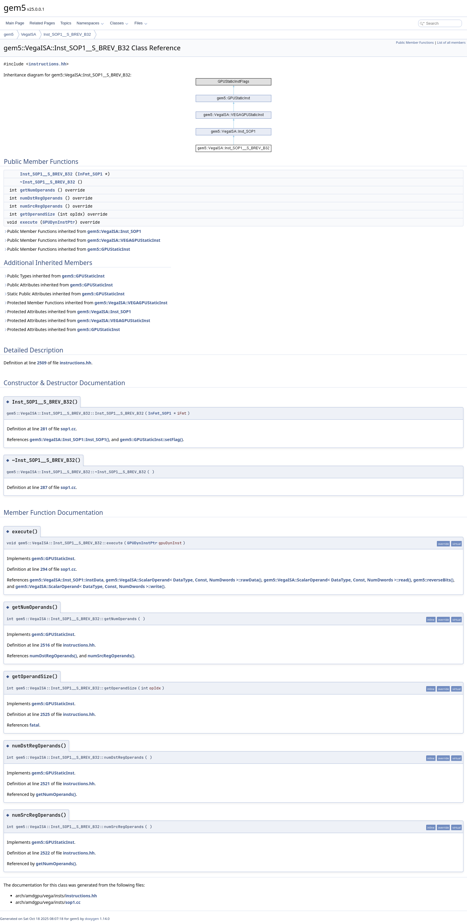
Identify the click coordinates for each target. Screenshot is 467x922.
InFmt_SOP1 (89, 174)
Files (140, 23)
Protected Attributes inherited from (67, 311)
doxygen (92, 918)
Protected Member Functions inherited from (85, 302)
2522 (45, 853)
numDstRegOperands (41, 198)
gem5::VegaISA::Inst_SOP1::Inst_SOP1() (69, 439)
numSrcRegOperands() (111, 655)
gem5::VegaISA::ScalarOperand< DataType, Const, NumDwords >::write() (89, 586)
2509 (41, 363)
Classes (119, 23)
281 (43, 429)
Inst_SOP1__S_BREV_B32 (67, 34)
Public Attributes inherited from (58, 285)
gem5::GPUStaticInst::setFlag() (151, 439)
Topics (65, 23)
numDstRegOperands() (53, 655)
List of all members (451, 42)
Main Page (15, 23)
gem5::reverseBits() (433, 580)
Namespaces (90, 23)
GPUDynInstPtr (59, 222)
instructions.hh (47, 64)
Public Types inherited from (54, 276)
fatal (34, 725)
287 (43, 487)
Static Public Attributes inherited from (64, 294)
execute (29, 222)
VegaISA (28, 34)
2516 (45, 645)
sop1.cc (68, 429)
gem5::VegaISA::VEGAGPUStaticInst (123, 240)
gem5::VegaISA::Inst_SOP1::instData (66, 580)
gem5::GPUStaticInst (108, 249)
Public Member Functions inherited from (72, 231)
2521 (45, 783)
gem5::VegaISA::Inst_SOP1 (114, 231)
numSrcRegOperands (41, 206)
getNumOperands (37, 190)
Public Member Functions (415, 42)
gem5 (9, 34)
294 (43, 569)
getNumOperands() (56, 794)
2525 (45, 714)
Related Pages (42, 23)
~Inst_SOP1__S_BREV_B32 (47, 182)
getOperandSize (37, 214)
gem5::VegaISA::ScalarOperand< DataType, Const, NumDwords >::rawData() (183, 580)
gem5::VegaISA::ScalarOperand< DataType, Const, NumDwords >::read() (337, 580)
